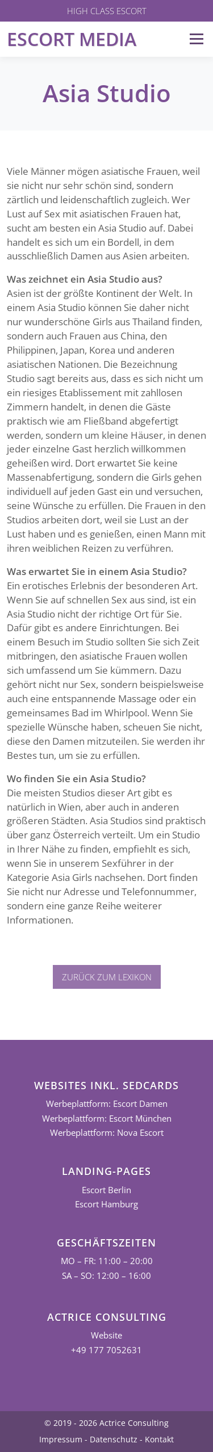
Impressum (60, 1439)
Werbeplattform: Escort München (107, 1118)
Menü (196, 38)
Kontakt (159, 1439)
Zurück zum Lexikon (107, 977)
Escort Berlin (106, 1190)
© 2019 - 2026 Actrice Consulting (106, 1422)
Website (106, 1335)
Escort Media (71, 39)
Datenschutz (113, 1439)
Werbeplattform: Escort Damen (107, 1104)
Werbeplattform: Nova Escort (107, 1132)
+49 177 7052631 (106, 1350)
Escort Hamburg (106, 1204)
